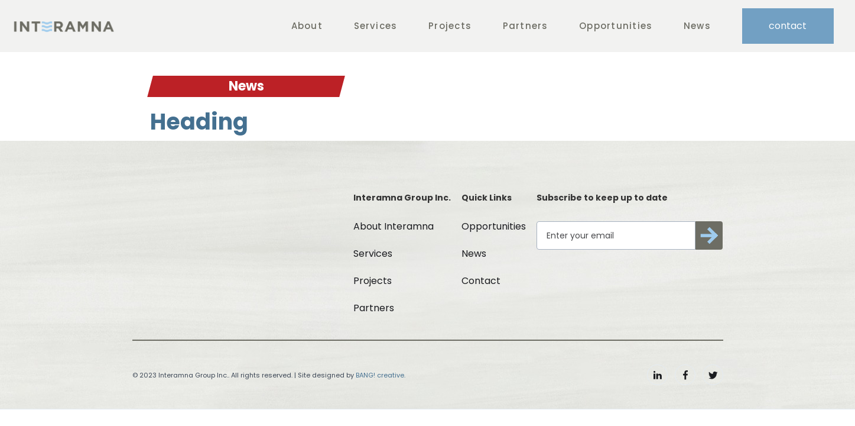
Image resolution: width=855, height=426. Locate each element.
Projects (450, 26)
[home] (63, 26)
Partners (525, 26)
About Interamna (393, 226)
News (697, 26)
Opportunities (615, 26)
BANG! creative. (380, 375)
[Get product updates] (616, 235)
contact (788, 26)
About (307, 26)
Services (376, 26)
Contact (480, 281)
